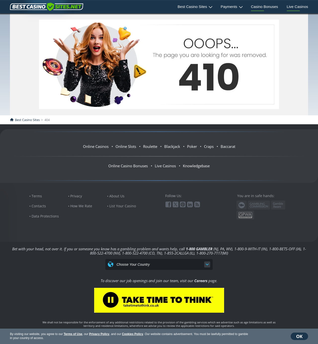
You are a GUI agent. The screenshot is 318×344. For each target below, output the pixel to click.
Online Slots (126, 146)
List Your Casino (122, 206)
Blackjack (172, 146)
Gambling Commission (259, 205)
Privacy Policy (99, 334)
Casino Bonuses (264, 6)
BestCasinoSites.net (46, 7)
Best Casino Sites (192, 6)
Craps (209, 146)
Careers (200, 280)
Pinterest (183, 204)
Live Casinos (297, 6)
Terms (37, 196)
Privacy (76, 196)
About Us (116, 196)
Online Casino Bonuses (128, 165)
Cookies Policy (132, 334)
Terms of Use (73, 334)
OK (299, 336)
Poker (192, 146)
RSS (197, 204)
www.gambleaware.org (278, 205)
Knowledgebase (196, 165)
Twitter (175, 204)
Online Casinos (96, 146)
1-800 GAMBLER (199, 248)
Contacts (39, 206)
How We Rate (81, 206)
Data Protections (45, 216)
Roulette (150, 146)
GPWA (245, 215)
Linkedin (190, 204)
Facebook (168, 204)
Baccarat (228, 146)
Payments (229, 6)
